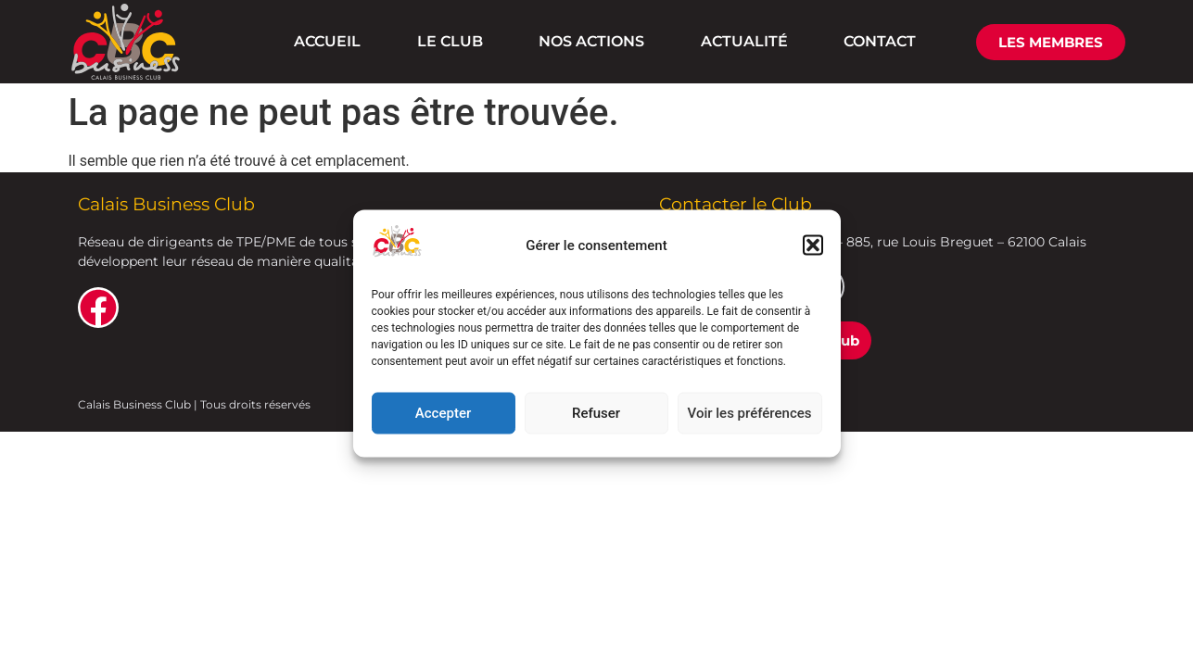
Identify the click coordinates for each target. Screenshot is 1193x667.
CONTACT (880, 41)
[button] (813, 245)
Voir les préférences (750, 413)
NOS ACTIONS (591, 41)
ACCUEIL (327, 41)
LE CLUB (450, 41)
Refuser (596, 413)
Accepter (443, 413)
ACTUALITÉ (744, 41)
